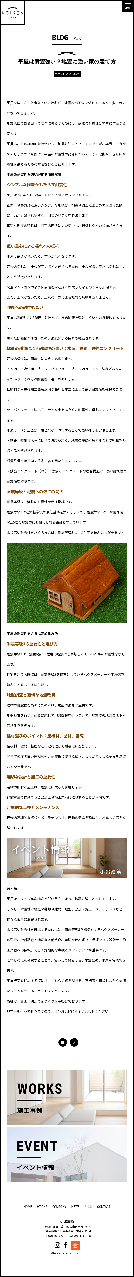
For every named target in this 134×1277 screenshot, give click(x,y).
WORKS (42, 1207)
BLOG (88, 1207)
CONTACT (103, 1207)
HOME (28, 1207)
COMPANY (59, 1207)
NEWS (75, 1207)
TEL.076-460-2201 (54, 1236)
